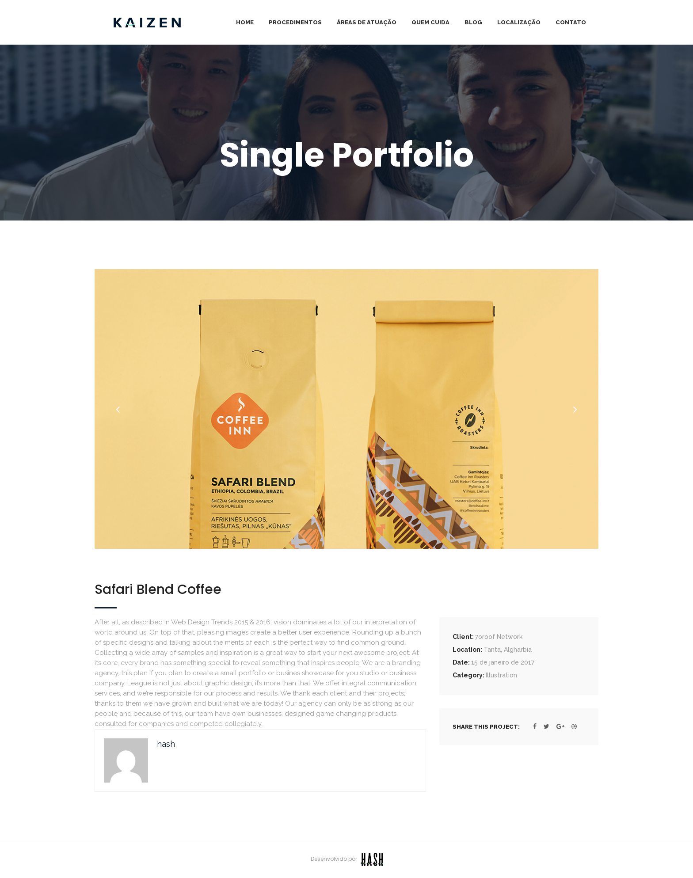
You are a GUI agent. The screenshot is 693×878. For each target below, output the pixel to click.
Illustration (501, 675)
